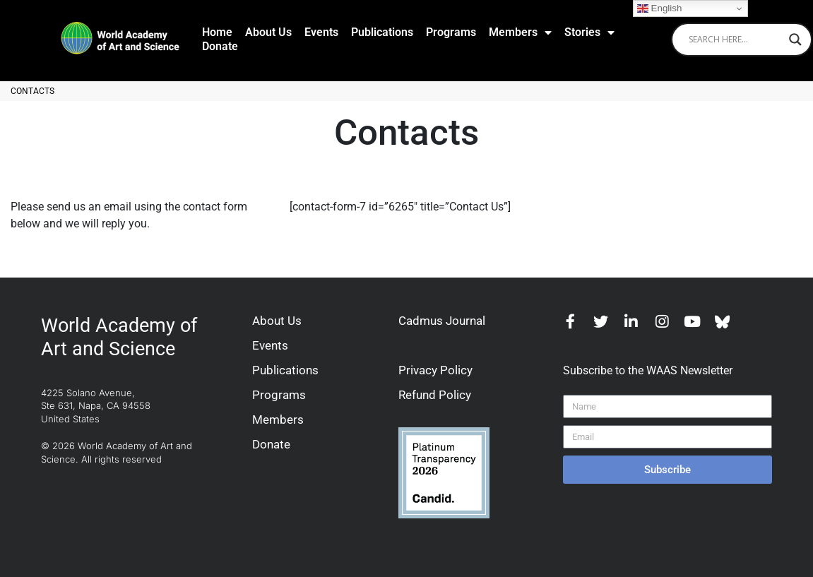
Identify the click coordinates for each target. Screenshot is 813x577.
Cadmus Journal (441, 321)
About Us (268, 32)
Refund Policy (434, 395)
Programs (451, 32)
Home (217, 32)
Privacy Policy (435, 370)
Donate (220, 46)
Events (321, 32)
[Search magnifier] (795, 39)
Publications (382, 32)
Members (520, 32)
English (659, 8)
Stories (589, 32)
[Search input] (735, 39)
